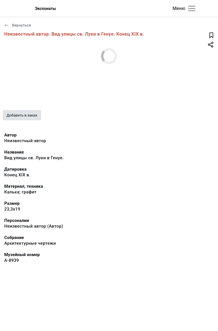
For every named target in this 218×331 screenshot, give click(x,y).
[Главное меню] (191, 8)
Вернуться (17, 25)
